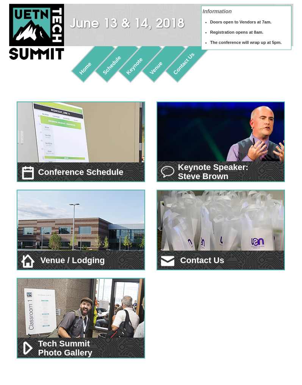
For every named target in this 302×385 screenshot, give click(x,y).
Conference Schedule (72, 172)
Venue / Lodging (63, 260)
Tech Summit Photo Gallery (65, 348)
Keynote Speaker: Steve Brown (213, 171)
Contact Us (184, 63)
